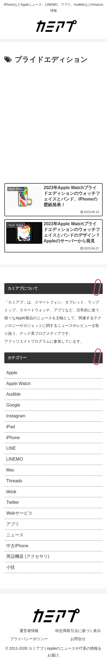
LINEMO (14, 459)
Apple (11, 372)
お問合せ (78, 639)
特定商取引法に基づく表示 (78, 630)
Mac (10, 470)
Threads (14, 481)
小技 (10, 567)
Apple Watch (18, 383)
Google (13, 405)
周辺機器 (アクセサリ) (27, 556)
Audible (13, 394)
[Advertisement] (53, 122)
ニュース (15, 535)
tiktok (11, 491)
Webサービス (19, 513)
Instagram (15, 416)
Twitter (12, 502)
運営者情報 (29, 630)
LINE (11, 448)
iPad (10, 426)
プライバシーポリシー (29, 639)
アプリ (12, 524)
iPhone (13, 437)
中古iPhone (17, 545)
